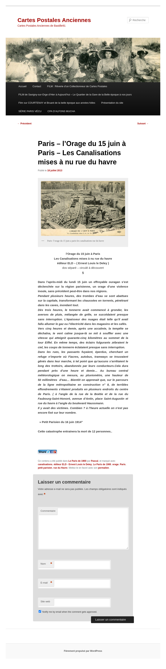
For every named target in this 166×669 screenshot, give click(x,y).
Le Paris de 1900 (77, 461)
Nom (46, 564)
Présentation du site (112, 102)
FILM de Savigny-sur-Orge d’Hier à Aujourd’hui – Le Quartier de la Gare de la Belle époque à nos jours (75, 94)
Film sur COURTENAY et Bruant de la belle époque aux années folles (57, 102)
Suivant (143, 123)
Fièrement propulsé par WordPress (83, 651)
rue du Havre (60, 467)
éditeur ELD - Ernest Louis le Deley (73, 464)
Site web (45, 601)
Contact (37, 86)
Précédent (24, 123)
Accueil (23, 86)
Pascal (94, 461)
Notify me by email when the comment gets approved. (68, 612)
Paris (122, 464)
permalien (103, 467)
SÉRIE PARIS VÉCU (30, 111)
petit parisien (45, 467)
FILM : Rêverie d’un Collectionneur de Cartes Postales (77, 86)
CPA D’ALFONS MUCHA (61, 111)
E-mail (46, 583)
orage (115, 464)
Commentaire (48, 510)
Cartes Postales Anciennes (54, 20)
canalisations (45, 464)
